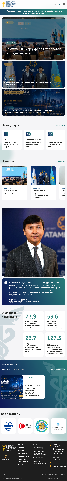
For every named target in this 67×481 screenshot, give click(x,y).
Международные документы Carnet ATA (39, 458)
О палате (21, 447)
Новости (21, 450)
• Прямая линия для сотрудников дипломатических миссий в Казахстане (33, 11)
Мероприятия (22, 453)
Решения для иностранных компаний (40, 462)
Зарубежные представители (23, 460)
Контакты (21, 467)
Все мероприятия (58, 369)
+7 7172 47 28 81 (58, 461)
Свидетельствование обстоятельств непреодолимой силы (39, 453)
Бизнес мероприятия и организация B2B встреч (40, 448)
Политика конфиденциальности (12, 478)
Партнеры (21, 464)
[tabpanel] (33, 38)
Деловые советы (23, 456)
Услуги (35, 444)
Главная (20, 445)
